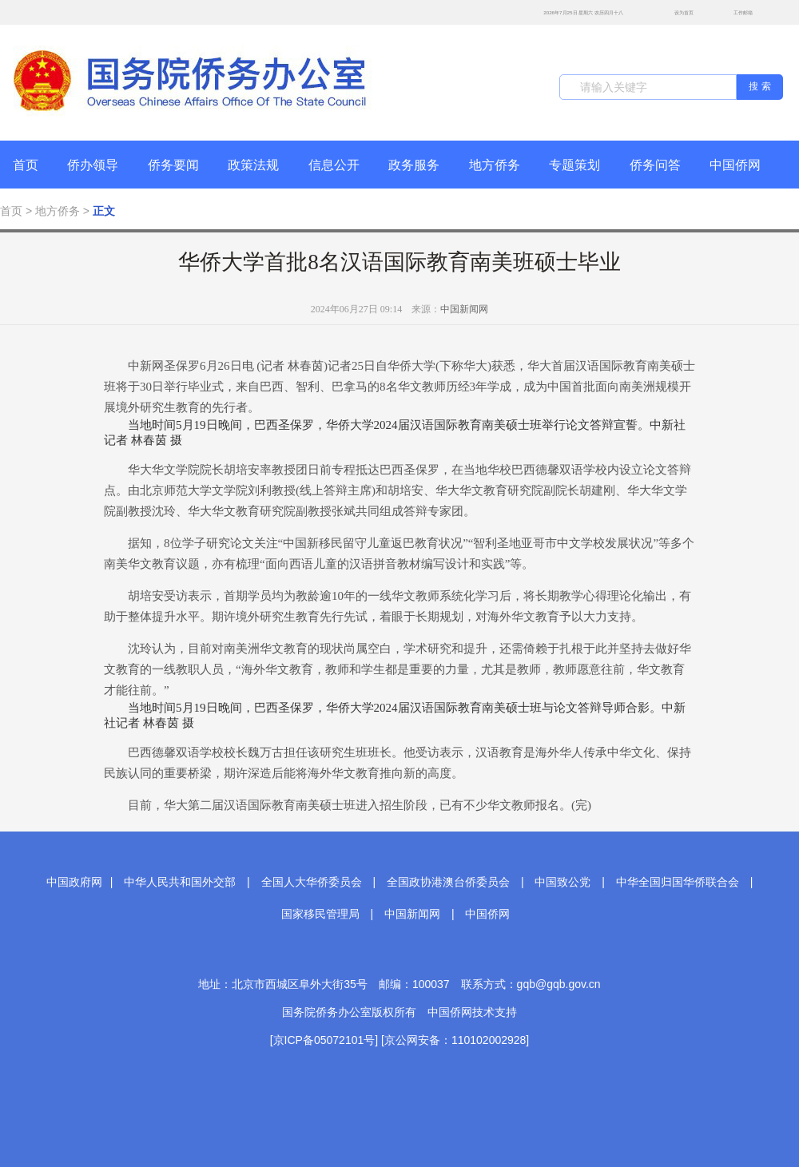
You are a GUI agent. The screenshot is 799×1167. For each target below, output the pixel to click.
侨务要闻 (173, 165)
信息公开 (334, 165)
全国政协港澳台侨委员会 (448, 881)
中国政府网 (74, 881)
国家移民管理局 (320, 913)
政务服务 (413, 165)
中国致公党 (562, 881)
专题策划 (574, 165)
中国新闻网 (464, 309)
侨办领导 (92, 165)
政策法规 (253, 165)
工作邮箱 (735, 14)
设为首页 (675, 12)
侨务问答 (655, 165)
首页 (25, 165)
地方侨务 (494, 165)
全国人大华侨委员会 (311, 881)
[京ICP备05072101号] (324, 1040)
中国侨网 (735, 165)
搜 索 (759, 86)
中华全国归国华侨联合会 (677, 881)
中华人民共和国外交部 (180, 881)
